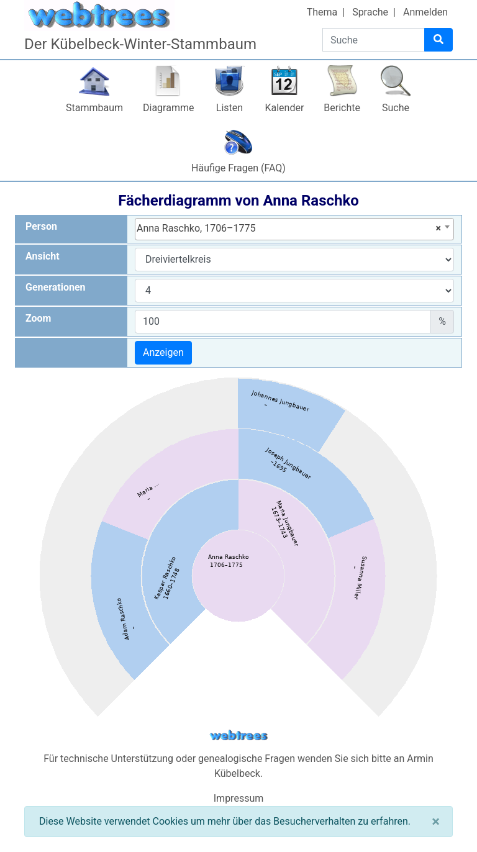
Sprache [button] (370, 12)
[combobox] (294, 229)
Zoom (38, 318)
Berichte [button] (342, 108)
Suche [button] (395, 108)
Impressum (239, 798)
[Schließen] (435, 821)
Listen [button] (229, 108)
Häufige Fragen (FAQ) (238, 168)
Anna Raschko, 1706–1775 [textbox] (289, 228)
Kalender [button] (284, 108)
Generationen (55, 287)
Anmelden (425, 12)
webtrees (238, 735)
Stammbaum (94, 108)
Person (41, 226)
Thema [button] (322, 12)
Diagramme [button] (168, 108)
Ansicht (42, 256)
